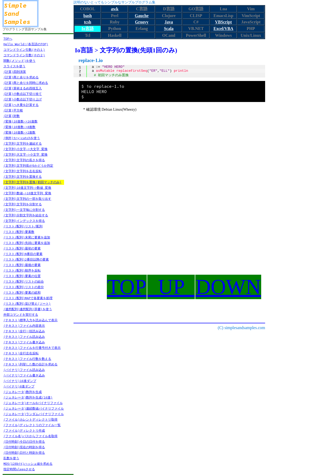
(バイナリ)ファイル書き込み (24, 375)
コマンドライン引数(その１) (24, 50)
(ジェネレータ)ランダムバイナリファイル (33, 414)
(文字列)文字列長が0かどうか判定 (28, 165)
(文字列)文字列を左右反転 (22, 171)
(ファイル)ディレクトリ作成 (24, 430)
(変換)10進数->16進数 (20, 121)
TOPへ (7, 38)
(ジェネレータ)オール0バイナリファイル (33, 403)
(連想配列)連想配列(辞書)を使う (27, 309)
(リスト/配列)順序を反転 (22, 270)
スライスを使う (14, 66)
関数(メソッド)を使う (19, 61)
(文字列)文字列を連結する (22, 143)
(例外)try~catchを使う (21, 138)
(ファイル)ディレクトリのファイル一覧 (32, 425)
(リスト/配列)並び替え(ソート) (27, 303)
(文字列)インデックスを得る (24, 221)
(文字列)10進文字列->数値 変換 (27, 188)
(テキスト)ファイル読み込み (24, 337)
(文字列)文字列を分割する (22, 204)
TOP (126, 286)
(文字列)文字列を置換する (22, 176)
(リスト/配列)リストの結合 (23, 281)
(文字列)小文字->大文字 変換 (25, 149)
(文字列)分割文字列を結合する (25, 215)
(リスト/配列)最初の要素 (22, 248)
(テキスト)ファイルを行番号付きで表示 (32, 348)
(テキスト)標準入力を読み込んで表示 (30, 320)
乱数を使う (11, 458)
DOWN (228, 286)
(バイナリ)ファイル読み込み (24, 370)
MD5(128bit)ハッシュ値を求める (27, 464)
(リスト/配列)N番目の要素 (23, 254)
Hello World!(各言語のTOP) (25, 44)
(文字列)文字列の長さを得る (24, 160)
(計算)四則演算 (14, 72)
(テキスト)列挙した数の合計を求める (30, 364)
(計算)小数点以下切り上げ (22, 99)
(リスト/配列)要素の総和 (22, 292)
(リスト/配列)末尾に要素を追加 (26, 237)
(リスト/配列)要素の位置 (22, 276)
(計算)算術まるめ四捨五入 (22, 88)
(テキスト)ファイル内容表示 (24, 326)
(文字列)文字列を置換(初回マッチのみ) (32, 182)
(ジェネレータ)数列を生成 (22, 392)
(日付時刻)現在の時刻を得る (24, 447)
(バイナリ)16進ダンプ (19, 381)
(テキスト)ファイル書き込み (24, 342)
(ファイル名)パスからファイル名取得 (30, 436)
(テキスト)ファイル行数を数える (27, 359)
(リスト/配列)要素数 (18, 232)
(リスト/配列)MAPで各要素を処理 (27, 298)
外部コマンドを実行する (20, 314)
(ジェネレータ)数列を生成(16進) (27, 397)
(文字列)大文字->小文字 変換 (25, 154)
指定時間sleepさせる (19, 469)
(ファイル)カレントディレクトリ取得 (30, 419)
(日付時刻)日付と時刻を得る (24, 452)
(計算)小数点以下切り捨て (22, 94)
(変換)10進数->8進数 (19, 127)
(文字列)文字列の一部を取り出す (27, 199)
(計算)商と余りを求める (21, 77)
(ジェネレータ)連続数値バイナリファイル (33, 408)
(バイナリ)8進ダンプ (18, 386)
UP (171, 286)
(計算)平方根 (13, 110)
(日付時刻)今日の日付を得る (24, 441)
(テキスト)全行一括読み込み (24, 331)
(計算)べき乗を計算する (21, 105)
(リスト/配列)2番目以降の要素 (26, 259)
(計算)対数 (11, 116)
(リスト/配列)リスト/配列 (23, 226)
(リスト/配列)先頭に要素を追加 (26, 243)
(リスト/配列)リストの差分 (23, 287)
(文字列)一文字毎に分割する (24, 210)
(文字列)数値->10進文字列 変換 (27, 193)
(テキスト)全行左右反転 (21, 353)
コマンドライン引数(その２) (24, 55)
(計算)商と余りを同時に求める (25, 83)
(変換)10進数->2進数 (19, 132)
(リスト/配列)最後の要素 (22, 265)
